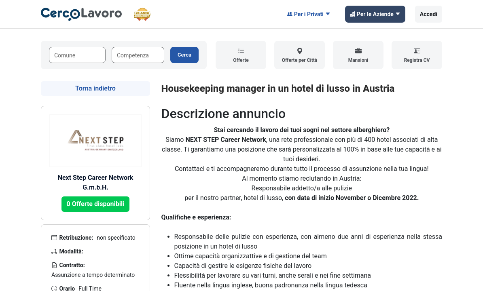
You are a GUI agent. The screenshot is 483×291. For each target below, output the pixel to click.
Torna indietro (95, 88)
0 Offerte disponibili (96, 204)
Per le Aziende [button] (375, 14)
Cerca (184, 55)
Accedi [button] (428, 14)
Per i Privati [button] (308, 14)
